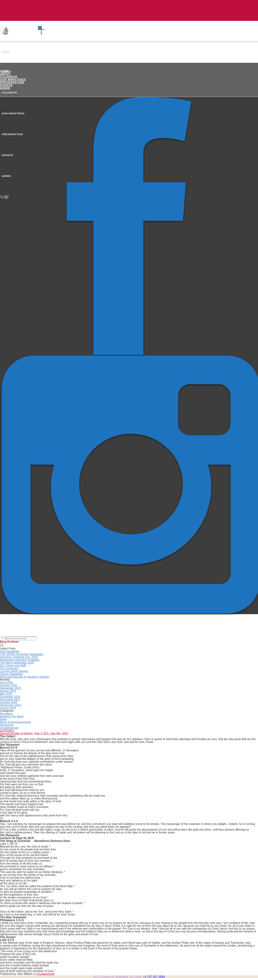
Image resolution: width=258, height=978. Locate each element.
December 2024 (10, 696)
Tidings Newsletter (11, 674)
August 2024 (8, 707)
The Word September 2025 (17, 662)
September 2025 (10, 688)
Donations (6, 713)
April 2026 (6, 682)
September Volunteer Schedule (19, 659)
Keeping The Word (12, 716)
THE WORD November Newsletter (21, 654)
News (3, 719)
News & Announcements (15, 722)
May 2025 (6, 693)
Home (6, 51)
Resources (6, 724)
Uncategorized (9, 727)
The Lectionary (9, 668)
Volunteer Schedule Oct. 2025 (19, 657)
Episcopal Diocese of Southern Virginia (24, 676)
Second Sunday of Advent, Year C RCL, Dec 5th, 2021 (34, 733)
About (5, 73)
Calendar (8, 76)
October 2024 (8, 702)
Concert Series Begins (14, 671)
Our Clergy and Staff (13, 665)
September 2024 (10, 705)
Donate (6, 85)
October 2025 (8, 685)
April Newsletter (10, 651)
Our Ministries (13, 79)
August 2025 (8, 690)
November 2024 (10, 699)
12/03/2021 (7, 730)
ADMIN (5, 88)
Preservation (12, 82)
